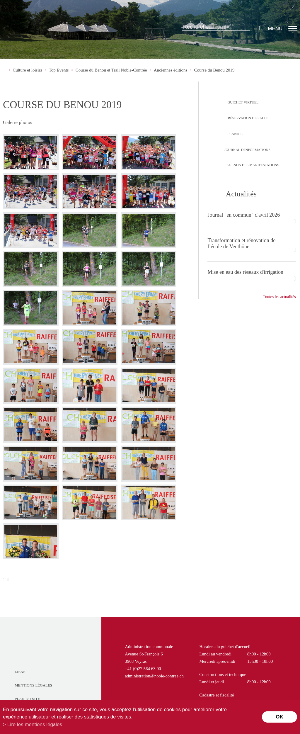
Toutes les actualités (279, 297)
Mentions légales (33, 685)
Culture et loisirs (27, 70)
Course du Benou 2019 (214, 70)
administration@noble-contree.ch (154, 676)
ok (279, 717)
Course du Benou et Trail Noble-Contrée (111, 70)
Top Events (59, 70)
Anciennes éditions (171, 70)
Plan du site (27, 698)
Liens (20, 672)
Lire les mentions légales (34, 724)
